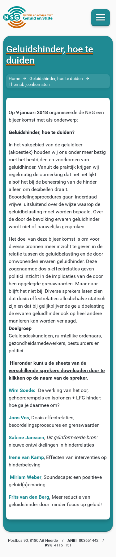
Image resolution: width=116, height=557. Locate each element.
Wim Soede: (22, 390)
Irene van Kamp (26, 457)
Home (14, 78)
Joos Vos (19, 418)
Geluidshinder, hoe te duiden (56, 78)
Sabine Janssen (26, 437)
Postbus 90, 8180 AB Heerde (33, 540)
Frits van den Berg (29, 497)
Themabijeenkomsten (29, 84)
